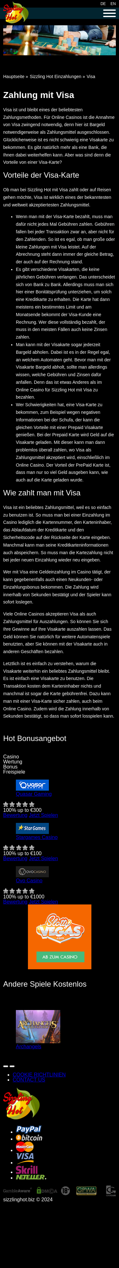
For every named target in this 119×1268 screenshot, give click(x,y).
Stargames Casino (37, 837)
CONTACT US (29, 1079)
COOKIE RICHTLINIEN (39, 1074)
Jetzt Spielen (43, 815)
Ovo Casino (29, 880)
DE (103, 4)
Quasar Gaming (34, 794)
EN (113, 4)
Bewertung (15, 815)
